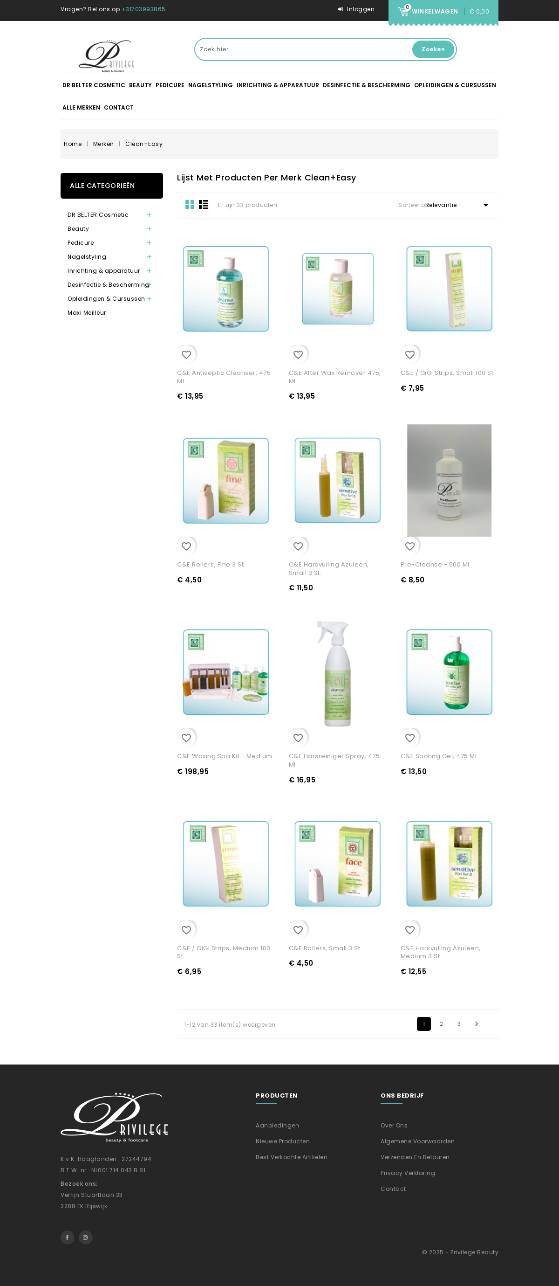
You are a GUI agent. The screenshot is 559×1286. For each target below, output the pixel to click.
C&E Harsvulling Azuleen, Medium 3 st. (441, 952)
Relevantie (458, 205)
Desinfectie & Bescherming (366, 85)
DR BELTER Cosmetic (93, 85)
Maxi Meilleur (87, 313)
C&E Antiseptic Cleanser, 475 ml (224, 377)
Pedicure (170, 85)
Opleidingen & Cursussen (455, 85)
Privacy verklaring (408, 1173)
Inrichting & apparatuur (278, 85)
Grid (190, 204)
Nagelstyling (210, 85)
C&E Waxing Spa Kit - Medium (225, 756)
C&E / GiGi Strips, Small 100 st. (448, 372)
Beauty (140, 85)
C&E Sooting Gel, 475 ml (439, 756)
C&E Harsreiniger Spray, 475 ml (334, 760)
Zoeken (433, 49)
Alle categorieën (102, 185)
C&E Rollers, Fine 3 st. (211, 564)
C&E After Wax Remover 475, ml (335, 377)
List (203, 204)
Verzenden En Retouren (415, 1157)
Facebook (68, 1238)
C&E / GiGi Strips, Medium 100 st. (224, 952)
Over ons (394, 1125)
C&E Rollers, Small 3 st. (325, 948)
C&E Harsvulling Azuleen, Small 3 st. (329, 568)
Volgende (477, 1024)
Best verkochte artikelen (291, 1157)
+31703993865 (144, 9)
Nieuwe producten (283, 1141)
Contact (119, 107)
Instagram (86, 1238)
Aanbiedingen (277, 1125)
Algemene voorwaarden (418, 1141)
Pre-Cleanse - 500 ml (435, 564)
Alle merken (81, 107)
